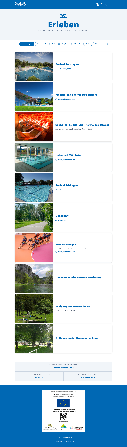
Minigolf (77, 44)
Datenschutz (69, 442)
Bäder (54, 44)
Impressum (58, 442)
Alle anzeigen (27, 44)
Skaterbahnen (100, 44)
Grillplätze (65, 44)
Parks (88, 44)
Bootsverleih (42, 44)
